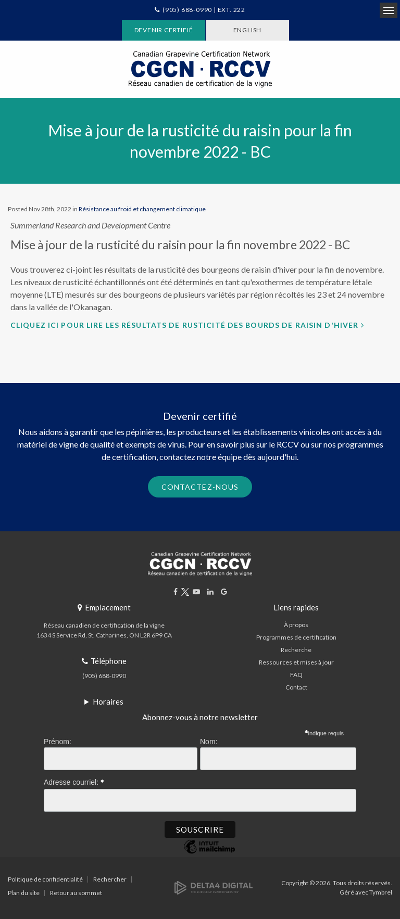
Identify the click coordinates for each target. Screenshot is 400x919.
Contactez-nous (200, 486)
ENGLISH (247, 30)
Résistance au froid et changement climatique (142, 209)
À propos (296, 625)
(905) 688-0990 (104, 676)
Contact (296, 687)
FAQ (296, 675)
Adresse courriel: (74, 780)
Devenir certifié (163, 30)
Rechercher (110, 879)
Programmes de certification (296, 637)
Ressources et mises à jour (296, 662)
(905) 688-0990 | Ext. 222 (203, 10)
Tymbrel (380, 892)
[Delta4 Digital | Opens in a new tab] (213, 887)
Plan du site (24, 893)
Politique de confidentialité (45, 879)
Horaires (108, 701)
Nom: (208, 741)
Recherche (296, 650)
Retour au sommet (76, 893)
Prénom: (57, 741)
